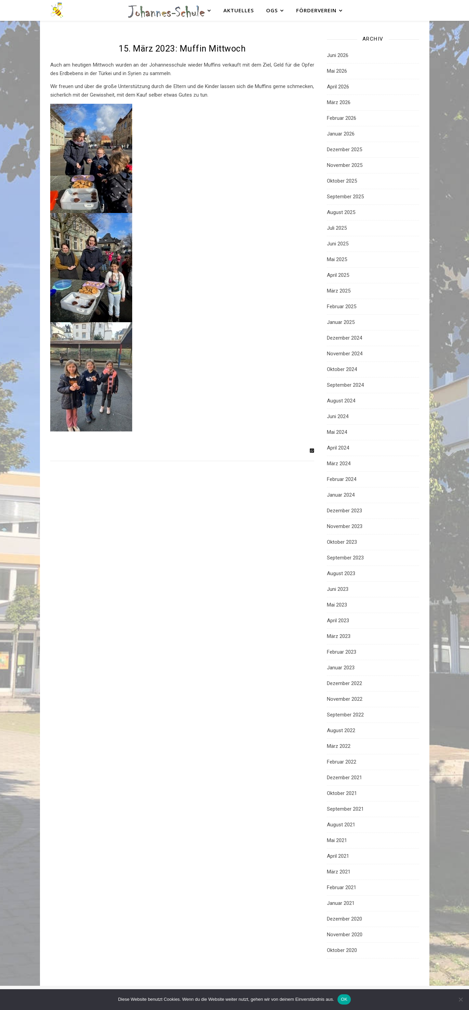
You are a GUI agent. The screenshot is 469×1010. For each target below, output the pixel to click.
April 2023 (338, 620)
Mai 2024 (337, 432)
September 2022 (345, 715)
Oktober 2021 (342, 793)
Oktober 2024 (342, 369)
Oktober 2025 (342, 181)
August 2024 (341, 401)
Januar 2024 (341, 495)
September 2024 (345, 385)
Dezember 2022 (344, 683)
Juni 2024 (337, 416)
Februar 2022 (341, 762)
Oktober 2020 (342, 950)
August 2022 (341, 730)
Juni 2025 (337, 244)
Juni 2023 (337, 589)
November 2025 (344, 165)
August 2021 (341, 825)
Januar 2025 (341, 322)
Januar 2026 (341, 134)
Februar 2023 (341, 652)
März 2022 (338, 746)
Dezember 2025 (344, 149)
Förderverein (316, 10)
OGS (272, 10)
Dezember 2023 (344, 511)
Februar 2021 (341, 887)
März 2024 (338, 463)
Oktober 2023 (342, 542)
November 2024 (344, 354)
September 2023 (345, 558)
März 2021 (338, 872)
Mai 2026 (337, 71)
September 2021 (345, 809)
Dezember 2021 (344, 777)
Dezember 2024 (344, 338)
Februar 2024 (341, 479)
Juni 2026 (337, 55)
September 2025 (345, 197)
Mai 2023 (337, 605)
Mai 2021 (337, 840)
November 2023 (344, 526)
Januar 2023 (341, 668)
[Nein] (460, 999)
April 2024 (338, 448)
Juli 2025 (337, 228)
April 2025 (338, 275)
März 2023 (338, 636)
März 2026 (338, 102)
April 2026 (338, 87)
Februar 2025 (341, 306)
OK (344, 999)
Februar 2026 (341, 118)
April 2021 (338, 856)
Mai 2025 (337, 259)
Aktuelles (238, 10)
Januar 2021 (341, 903)
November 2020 (344, 934)
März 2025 (338, 291)
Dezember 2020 (344, 919)
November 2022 (344, 699)
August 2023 (341, 573)
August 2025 (341, 212)
